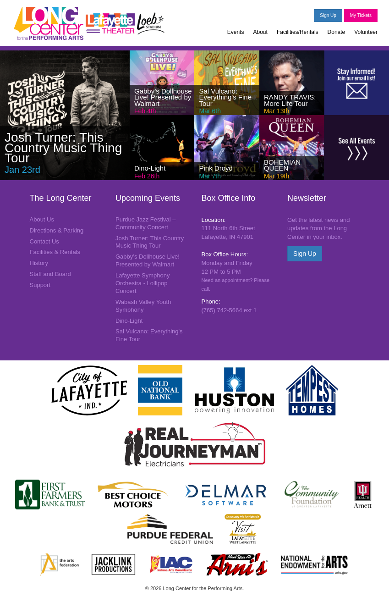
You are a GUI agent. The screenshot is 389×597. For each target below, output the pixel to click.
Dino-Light (128, 320)
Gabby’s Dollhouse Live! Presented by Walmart (147, 260)
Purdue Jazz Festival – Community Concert (145, 223)
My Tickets (361, 15)
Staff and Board (50, 274)
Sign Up (328, 15)
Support (40, 285)
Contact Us (44, 241)
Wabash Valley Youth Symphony (143, 305)
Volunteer (366, 32)
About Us (42, 219)
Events (235, 32)
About (260, 32)
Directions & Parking (57, 230)
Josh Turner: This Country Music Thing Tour (149, 242)
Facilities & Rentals (55, 252)
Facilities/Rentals (297, 32)
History (39, 263)
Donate (336, 32)
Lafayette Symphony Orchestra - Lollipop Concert (142, 283)
